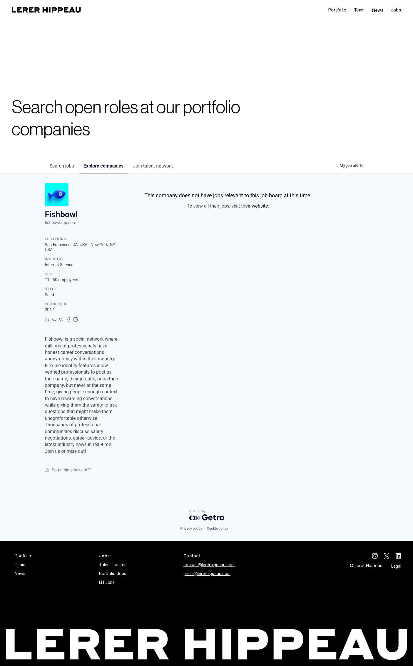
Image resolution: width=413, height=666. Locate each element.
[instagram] (375, 556)
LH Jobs (107, 582)
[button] (396, 10)
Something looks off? (68, 470)
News (378, 10)
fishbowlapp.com (60, 222)
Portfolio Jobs (112, 573)
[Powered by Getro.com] (206, 515)
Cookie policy (217, 528)
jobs (62, 166)
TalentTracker (112, 564)
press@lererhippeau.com (206, 573)
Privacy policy (191, 528)
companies (103, 166)
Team (359, 9)
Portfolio (337, 9)
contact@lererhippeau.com (209, 564)
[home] (46, 10)
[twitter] (386, 556)
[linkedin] (398, 556)
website (260, 206)
